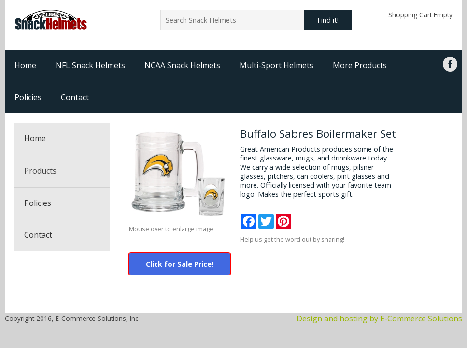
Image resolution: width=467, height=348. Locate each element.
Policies (28, 97)
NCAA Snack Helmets (182, 65)
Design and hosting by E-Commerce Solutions (379, 318)
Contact (75, 97)
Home (25, 65)
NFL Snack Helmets (90, 65)
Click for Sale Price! (179, 264)
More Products (360, 65)
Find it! (328, 20)
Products (40, 170)
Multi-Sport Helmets (276, 65)
